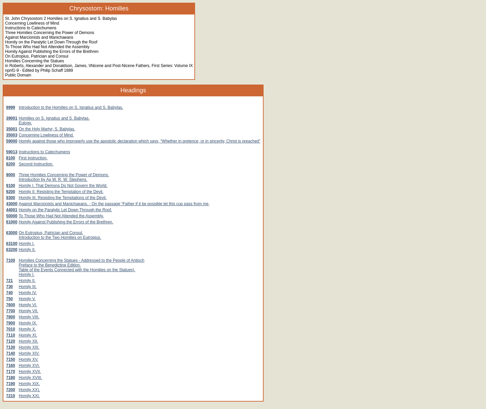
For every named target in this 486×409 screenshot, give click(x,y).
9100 (10, 185)
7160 (10, 365)
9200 (10, 191)
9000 (10, 174)
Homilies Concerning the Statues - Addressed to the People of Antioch (81, 260)
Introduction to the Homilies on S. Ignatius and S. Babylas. (71, 107)
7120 (10, 341)
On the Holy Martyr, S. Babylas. (47, 129)
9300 (10, 197)
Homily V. (27, 298)
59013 (11, 152)
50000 (11, 216)
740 (9, 292)
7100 (10, 260)
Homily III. (27, 286)
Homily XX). (29, 389)
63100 (11, 243)
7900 (10, 323)
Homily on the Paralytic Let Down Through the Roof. (65, 210)
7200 (10, 389)
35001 (11, 129)
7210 (10, 396)
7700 (10, 311)
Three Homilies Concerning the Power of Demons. (64, 174)
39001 (11, 118)
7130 (10, 347)
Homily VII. (28, 311)
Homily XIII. (29, 347)
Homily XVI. (29, 365)
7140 (10, 353)
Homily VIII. (29, 317)
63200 (11, 249)
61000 (11, 222)
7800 (10, 317)
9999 (10, 107)
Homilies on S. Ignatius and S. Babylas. (54, 118)
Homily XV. (28, 359)
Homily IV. (28, 292)
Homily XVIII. (30, 377)
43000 (11, 203)
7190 (10, 383)
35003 (11, 135)
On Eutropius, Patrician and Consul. (51, 232)
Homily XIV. (29, 353)
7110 (10, 335)
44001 (11, 210)
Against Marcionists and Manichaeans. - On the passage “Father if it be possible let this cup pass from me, (114, 203)
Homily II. (27, 249)
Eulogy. (25, 123)
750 (9, 298)
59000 (11, 141)
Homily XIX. (29, 383)
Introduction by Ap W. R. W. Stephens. (53, 179)
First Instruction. (33, 158)
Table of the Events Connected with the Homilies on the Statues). (77, 270)
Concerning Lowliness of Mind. (46, 135)
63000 (11, 232)
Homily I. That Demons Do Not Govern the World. (63, 185)
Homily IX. (28, 323)
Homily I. (26, 243)
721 (9, 280)
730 (9, 286)
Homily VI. (28, 305)
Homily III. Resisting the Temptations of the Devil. (63, 197)
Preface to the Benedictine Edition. (50, 265)
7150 (10, 359)
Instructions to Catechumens (44, 152)
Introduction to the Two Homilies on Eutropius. (60, 237)
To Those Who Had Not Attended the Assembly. (61, 216)
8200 (10, 164)
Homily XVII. (30, 371)
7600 (10, 305)
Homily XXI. (29, 396)
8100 (10, 158)
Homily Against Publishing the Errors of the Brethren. (66, 222)
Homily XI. (28, 335)
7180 (10, 377)
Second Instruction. (36, 164)
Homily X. (27, 329)
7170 (10, 371)
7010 (10, 329)
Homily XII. (28, 341)
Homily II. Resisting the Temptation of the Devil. (61, 191)
